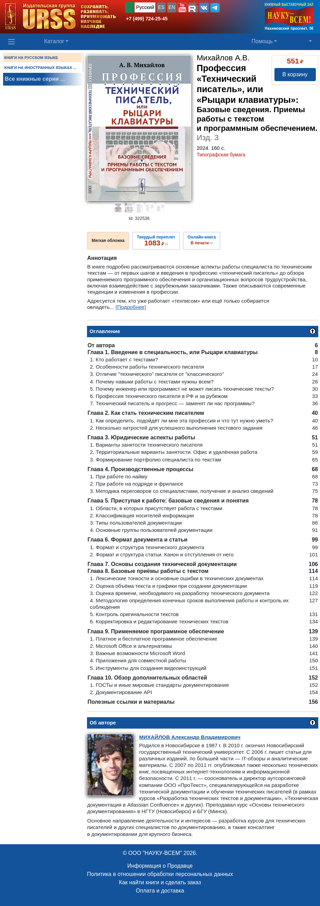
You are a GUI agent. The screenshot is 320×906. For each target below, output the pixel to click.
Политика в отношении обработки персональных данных (160, 874)
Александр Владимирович (190, 737)
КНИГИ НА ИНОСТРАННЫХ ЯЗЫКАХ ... (40, 68)
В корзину (295, 74)
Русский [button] (145, 7)
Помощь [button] (262, 41)
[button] (182, 7)
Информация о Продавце (160, 866)
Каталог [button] (54, 41)
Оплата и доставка (160, 891)
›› (156, 240)
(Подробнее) (130, 307)
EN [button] (171, 7)
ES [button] (161, 7)
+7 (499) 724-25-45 (146, 18)
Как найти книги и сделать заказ (160, 882)
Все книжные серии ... (35, 79)
